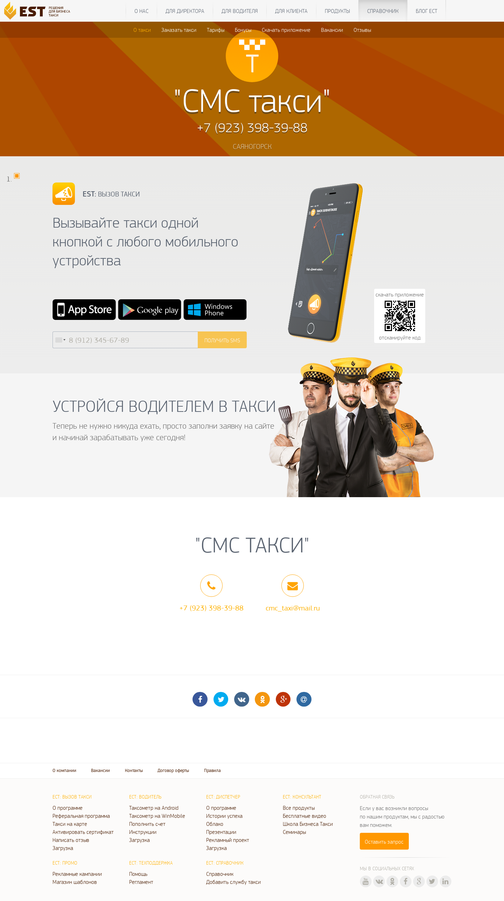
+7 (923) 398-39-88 (211, 608)
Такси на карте (69, 823)
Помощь (138, 873)
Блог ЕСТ (426, 10)
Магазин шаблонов (74, 881)
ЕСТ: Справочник (225, 863)
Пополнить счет (147, 823)
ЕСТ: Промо (64, 863)
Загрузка (62, 847)
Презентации (221, 831)
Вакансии (332, 29)
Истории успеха (224, 815)
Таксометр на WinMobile (157, 815)
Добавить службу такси (233, 881)
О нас (141, 10)
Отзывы (362, 29)
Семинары (294, 831)
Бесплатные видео (304, 815)
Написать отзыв (70, 839)
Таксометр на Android (153, 807)
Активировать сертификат (83, 831)
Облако (214, 823)
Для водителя (240, 10)
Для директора (185, 10)
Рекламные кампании (77, 873)
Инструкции (142, 831)
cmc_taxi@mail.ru (293, 608)
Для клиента (291, 10)
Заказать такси (178, 29)
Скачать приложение (286, 29)
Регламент (141, 881)
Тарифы (215, 29)
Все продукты (299, 807)
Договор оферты (173, 770)
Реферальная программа (81, 815)
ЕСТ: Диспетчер (223, 797)
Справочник (383, 10)
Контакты (134, 770)
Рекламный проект (227, 839)
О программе (67, 807)
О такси (142, 29)
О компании (64, 770)
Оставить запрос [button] (384, 841)
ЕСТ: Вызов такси (72, 797)
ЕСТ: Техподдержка (151, 863)
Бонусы (243, 29)
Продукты (337, 10)
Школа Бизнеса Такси (308, 823)
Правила (212, 770)
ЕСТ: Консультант (302, 797)
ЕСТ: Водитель (145, 797)
